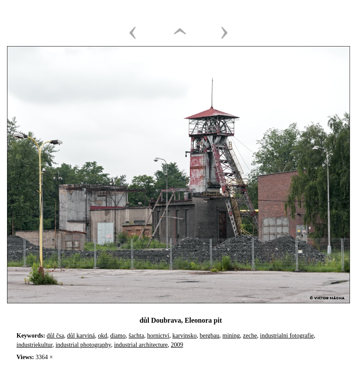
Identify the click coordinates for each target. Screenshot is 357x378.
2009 (177, 345)
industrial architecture (141, 345)
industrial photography (83, 345)
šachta (136, 335)
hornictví (158, 335)
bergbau (210, 335)
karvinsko (185, 335)
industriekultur (35, 345)
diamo (118, 335)
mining (231, 335)
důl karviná (81, 335)
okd (102, 335)
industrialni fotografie (287, 335)
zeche (250, 335)
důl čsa (55, 335)
